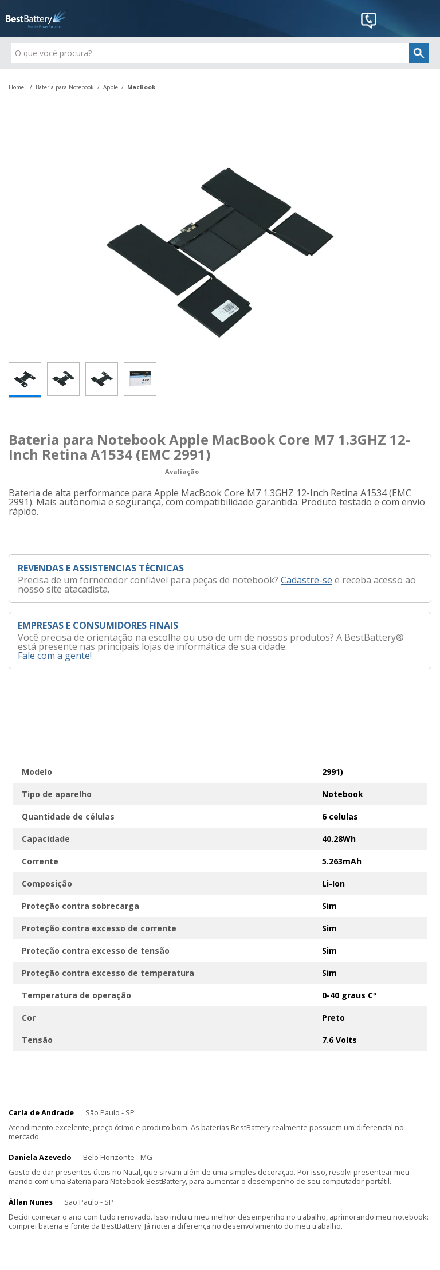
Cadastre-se (306, 580)
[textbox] (220, 53)
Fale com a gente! (55, 655)
